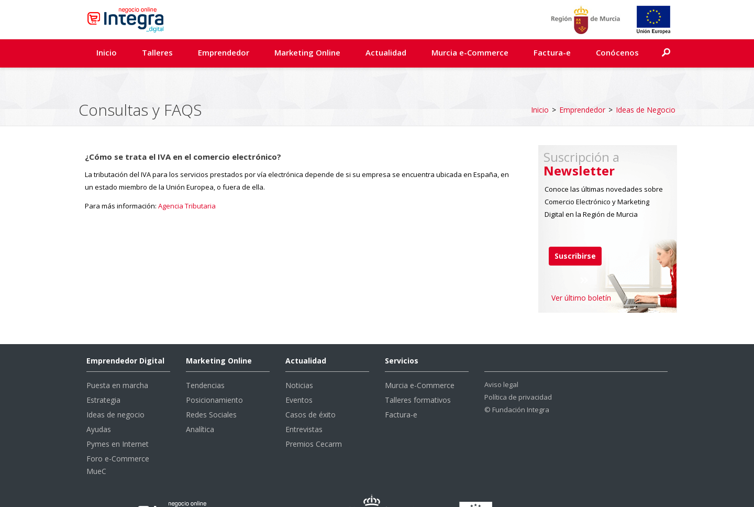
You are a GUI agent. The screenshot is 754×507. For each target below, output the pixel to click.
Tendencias (205, 358)
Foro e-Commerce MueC (117, 438)
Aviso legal (501, 357)
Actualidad (385, 52)
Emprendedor (223, 52)
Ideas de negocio (115, 388)
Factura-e (552, 52)
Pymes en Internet (117, 417)
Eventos (299, 373)
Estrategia (103, 373)
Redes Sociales (211, 388)
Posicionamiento (214, 373)
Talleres (157, 52)
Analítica (200, 402)
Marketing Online (307, 52)
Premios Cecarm (313, 417)
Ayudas (98, 402)
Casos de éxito (310, 388)
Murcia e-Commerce (469, 52)
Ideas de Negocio (645, 83)
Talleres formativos (418, 373)
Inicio (106, 52)
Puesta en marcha (117, 358)
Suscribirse (575, 229)
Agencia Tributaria (187, 179)
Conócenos (617, 52)
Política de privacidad (518, 370)
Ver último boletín (581, 271)
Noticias (299, 358)
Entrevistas (304, 402)
